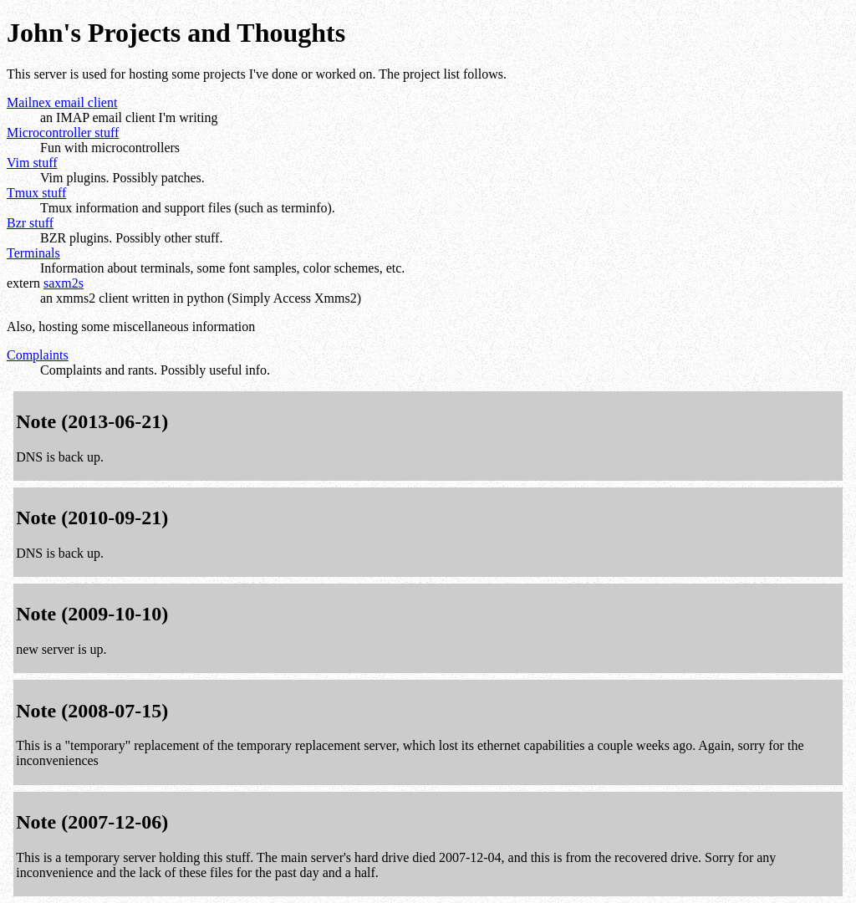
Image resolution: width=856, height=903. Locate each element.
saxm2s (63, 283)
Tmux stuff (36, 193)
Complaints (38, 355)
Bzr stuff (30, 223)
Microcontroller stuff (63, 132)
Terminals (33, 253)
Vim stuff (32, 163)
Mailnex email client (62, 102)
